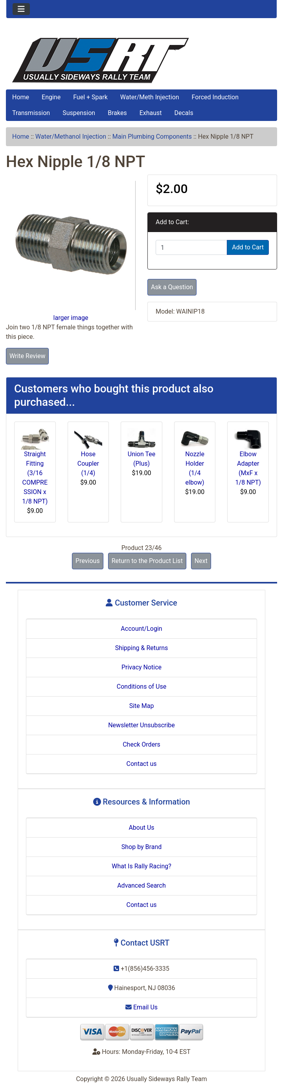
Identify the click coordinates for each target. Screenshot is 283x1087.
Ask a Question (172, 287)
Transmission (31, 113)
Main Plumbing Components (152, 136)
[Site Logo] (141, 60)
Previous (87, 561)
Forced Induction (215, 97)
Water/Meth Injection (149, 97)
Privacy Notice (141, 667)
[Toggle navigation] (21, 9)
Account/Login (141, 628)
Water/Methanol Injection (70, 136)
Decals (184, 113)
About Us (141, 827)
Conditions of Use (141, 686)
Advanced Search (141, 885)
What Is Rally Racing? (141, 866)
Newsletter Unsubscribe (141, 725)
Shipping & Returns (141, 648)
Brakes (117, 113)
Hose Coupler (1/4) (88, 463)
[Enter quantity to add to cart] (191, 247)
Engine (51, 97)
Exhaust (151, 113)
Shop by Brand (141, 847)
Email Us (141, 1007)
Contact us (142, 763)
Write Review (27, 356)
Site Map (141, 706)
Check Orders (141, 744)
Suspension (78, 113)
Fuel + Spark (90, 97)
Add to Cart (248, 247)
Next (201, 561)
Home (20, 97)
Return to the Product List (147, 561)
